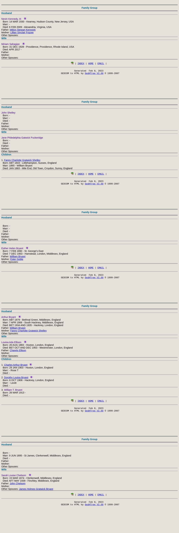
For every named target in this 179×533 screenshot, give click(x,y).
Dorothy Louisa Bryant (16, 380)
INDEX (81, 63)
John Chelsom (17, 487)
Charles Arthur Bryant (16, 368)
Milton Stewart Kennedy (23, 29)
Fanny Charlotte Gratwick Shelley (22, 161)
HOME (90, 63)
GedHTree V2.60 (94, 74)
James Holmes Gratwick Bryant (36, 493)
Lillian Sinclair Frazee (22, 32)
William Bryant (17, 258)
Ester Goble (16, 261)
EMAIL (101, 63)
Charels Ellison (18, 353)
